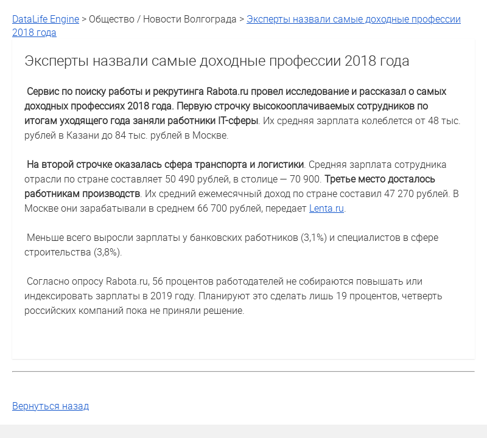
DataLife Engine (45, 19)
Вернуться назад (50, 405)
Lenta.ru (326, 208)
